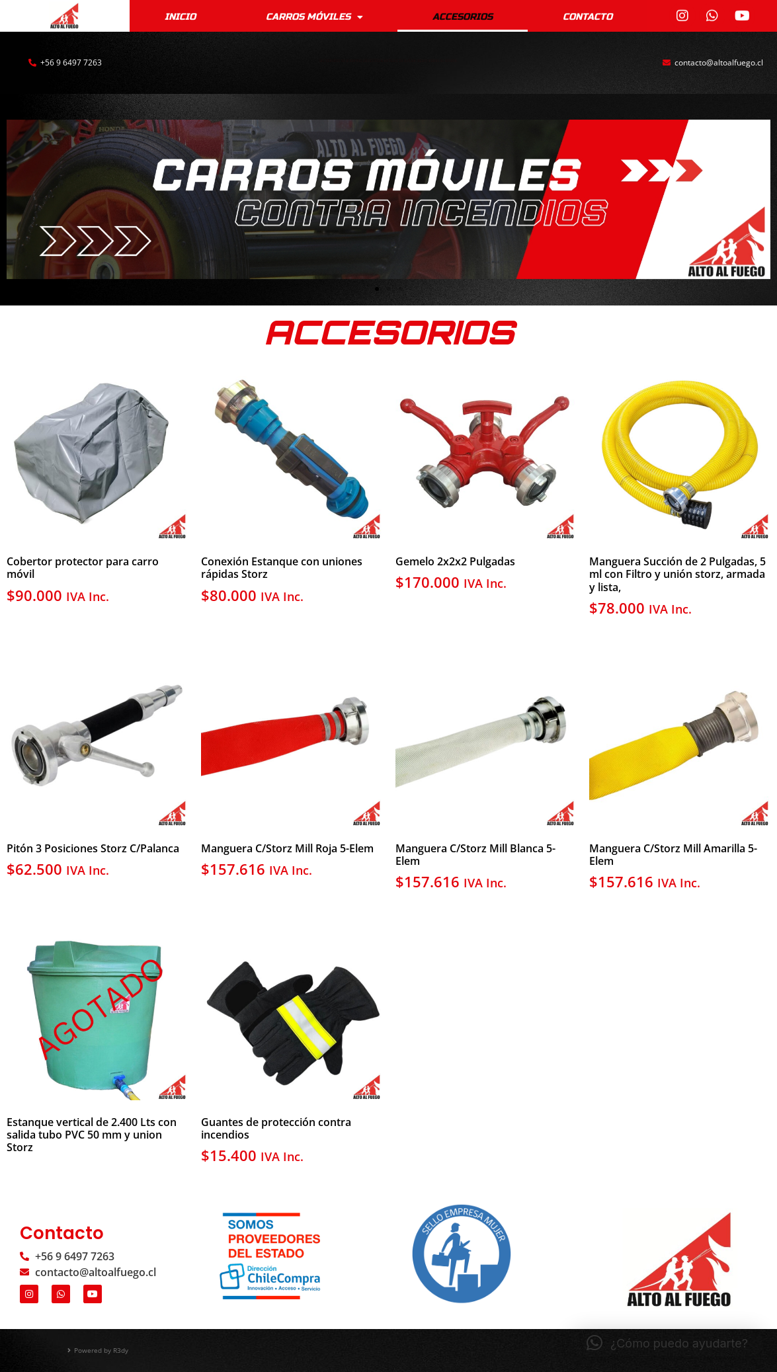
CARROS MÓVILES (314, 16)
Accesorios (462, 15)
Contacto (587, 15)
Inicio (180, 15)
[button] (377, 289)
